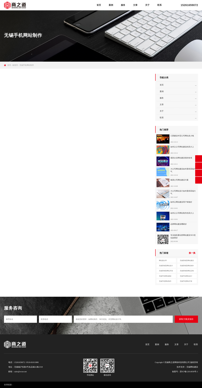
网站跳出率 (163, 260)
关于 (147, 5)
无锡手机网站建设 (165, 276)
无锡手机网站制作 (165, 281)
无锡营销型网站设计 (166, 266)
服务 (123, 5)
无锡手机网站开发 (186, 281)
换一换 (192, 253)
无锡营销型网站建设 (187, 260)
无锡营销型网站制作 (187, 266)
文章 (135, 5)
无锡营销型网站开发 (166, 271)
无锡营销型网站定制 (187, 271)
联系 (159, 5)
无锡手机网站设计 (186, 276)
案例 (111, 5)
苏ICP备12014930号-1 (189, 372)
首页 (99, 5)
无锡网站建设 (192, 367)
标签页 (15, 65)
